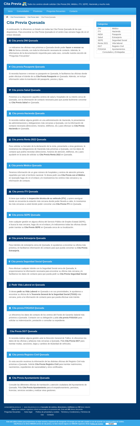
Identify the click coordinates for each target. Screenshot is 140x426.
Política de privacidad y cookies (47, 412)
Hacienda (116, 31)
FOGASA (102, 49)
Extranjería (117, 37)
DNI (99, 28)
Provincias (37, 11)
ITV (99, 31)
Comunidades (23, 11)
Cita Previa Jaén (33, 17)
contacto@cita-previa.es (12, 407)
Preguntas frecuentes (56, 11)
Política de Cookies (96, 424)
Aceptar (111, 424)
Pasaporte (116, 34)
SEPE (100, 40)
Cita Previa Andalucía (17, 17)
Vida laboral (117, 43)
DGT (100, 46)
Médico (115, 28)
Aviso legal (28, 412)
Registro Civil (118, 46)
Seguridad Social (119, 40)
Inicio (10, 11)
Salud (100, 37)
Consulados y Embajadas (114, 52)
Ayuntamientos (118, 49)
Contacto (73, 11)
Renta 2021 (103, 43)
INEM (100, 34)
